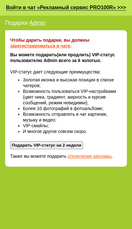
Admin (37, 23)
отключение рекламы (89, 156)
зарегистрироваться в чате (40, 45)
